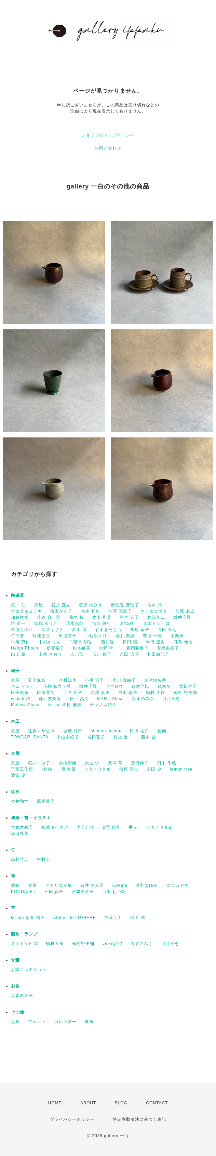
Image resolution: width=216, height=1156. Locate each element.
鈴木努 (164, 686)
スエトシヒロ (156, 623)
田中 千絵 (166, 763)
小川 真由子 (124, 680)
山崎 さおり (50, 654)
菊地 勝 (76, 617)
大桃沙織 (68, 763)
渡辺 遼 (18, 775)
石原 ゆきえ (91, 605)
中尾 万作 (20, 642)
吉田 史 (154, 769)
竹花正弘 (41, 635)
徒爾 (162, 730)
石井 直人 (60, 605)
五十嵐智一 (39, 680)
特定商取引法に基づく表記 (139, 1119)
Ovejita (119, 885)
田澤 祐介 (139, 730)
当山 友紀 (124, 635)
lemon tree (181, 769)
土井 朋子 (72, 692)
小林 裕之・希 (57, 686)
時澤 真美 (100, 692)
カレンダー (65, 1021)
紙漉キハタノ (54, 827)
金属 (15, 753)
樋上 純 (137, 917)
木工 (15, 721)
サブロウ (114, 686)
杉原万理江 (22, 629)
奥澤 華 (115, 763)
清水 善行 (101, 623)
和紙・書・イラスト (31, 817)
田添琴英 (46, 692)
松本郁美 (82, 648)
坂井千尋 (182, 617)
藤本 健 (148, 737)
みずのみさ (143, 698)
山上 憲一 (20, 654)
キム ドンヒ (23, 686)
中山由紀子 (68, 737)
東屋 (38, 605)
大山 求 (92, 763)
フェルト (37, 1021)
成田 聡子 (127, 692)
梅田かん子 (61, 611)
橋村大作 (55, 943)
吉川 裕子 (101, 654)
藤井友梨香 (50, 698)
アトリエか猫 (58, 885)
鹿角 (89, 1021)
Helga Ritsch (24, 648)
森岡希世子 (137, 648)
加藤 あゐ (184, 611)
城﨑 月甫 (72, 730)
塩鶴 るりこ (46, 623)
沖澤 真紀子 (120, 611)
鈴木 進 (79, 629)
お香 (15, 986)
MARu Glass (110, 698)
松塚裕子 (55, 648)
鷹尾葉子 (46, 801)
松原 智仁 (128, 769)
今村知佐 (68, 680)
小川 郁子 (94, 680)
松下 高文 (79, 698)
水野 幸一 (108, 648)
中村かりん (50, 642)
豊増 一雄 (152, 635)
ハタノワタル (97, 769)
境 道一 (18, 623)
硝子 (15, 670)
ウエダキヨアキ (26, 611)
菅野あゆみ (147, 885)
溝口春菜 (20, 833)
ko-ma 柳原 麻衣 (65, 704)
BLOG (121, 1103)
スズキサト (52, 629)
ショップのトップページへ (108, 135)
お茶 (15, 1021)
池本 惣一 (156, 605)
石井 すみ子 (92, 885)
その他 (17, 1012)
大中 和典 (90, 611)
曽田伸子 (188, 686)
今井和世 (20, 801)
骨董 (15, 960)
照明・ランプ (24, 934)
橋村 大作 (155, 692)
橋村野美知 (83, 943)
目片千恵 (171, 698)
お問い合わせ (108, 148)
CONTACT (157, 1103)
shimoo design (106, 730)
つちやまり (96, 635)
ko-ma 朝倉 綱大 (28, 917)
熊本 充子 (129, 617)
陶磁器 (17, 595)
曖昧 (15, 885)
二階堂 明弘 (81, 642)
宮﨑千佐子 (83, 891)
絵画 (15, 791)
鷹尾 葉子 (139, 629)
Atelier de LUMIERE (74, 917)
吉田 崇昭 (129, 654)
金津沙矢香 (155, 680)
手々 (133, 827)
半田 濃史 (155, 642)
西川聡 (107, 642)
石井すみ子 (39, 763)
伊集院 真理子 (125, 605)
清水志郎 (75, 623)
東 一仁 (18, 605)
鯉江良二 (156, 617)
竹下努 (17, 635)
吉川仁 (77, 654)
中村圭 (43, 859)
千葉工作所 (22, 769)
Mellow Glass (25, 704)
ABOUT (88, 1103)
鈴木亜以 (140, 686)
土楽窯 (177, 635)
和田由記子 (158, 654)
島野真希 (111, 827)
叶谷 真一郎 (48, 617)
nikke (47, 769)
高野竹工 (20, 859)
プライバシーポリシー (72, 1119)
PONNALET (23, 891)
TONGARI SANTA (30, 737)
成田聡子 (96, 737)
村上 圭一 (123, 737)
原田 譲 (130, 642)
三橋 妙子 (53, 891)
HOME (55, 1103)
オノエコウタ (153, 611)
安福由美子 (168, 648)
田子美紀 (20, 692)
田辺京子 (68, 635)
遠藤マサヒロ (41, 730)
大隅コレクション (28, 969)
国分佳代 (85, 827)
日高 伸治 (182, 642)
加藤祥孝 (20, 617)
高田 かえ (167, 629)
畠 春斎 (68, 769)
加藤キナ (113, 917)
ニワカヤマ (177, 885)
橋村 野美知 (185, 692)
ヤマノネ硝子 (103, 704)
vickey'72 (21, 698)
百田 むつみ (114, 891)
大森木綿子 (22, 827)
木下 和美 (101, 617)
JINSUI (127, 623)
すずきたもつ (108, 629)
